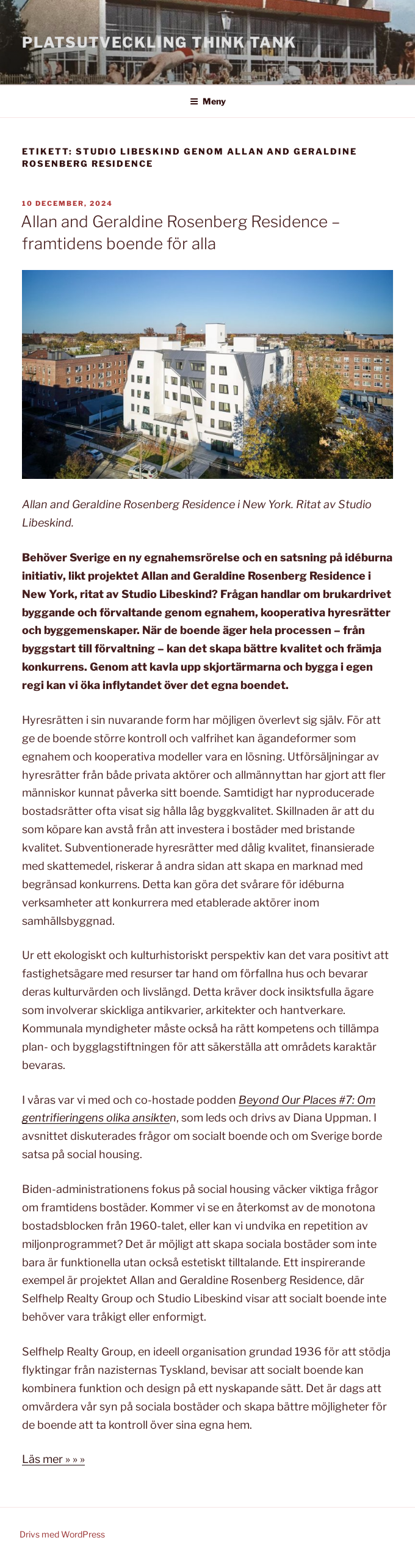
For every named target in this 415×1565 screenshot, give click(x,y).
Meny (208, 101)
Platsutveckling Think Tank (159, 42)
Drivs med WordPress (62, 1534)
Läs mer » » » (53, 1459)
